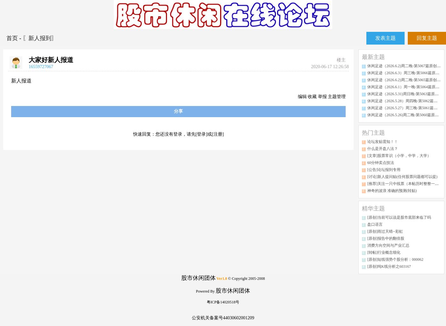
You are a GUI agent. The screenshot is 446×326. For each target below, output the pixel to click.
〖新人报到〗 (40, 38)
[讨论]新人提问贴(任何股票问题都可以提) (402, 176)
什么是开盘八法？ (382, 148)
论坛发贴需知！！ (382, 141)
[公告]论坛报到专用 (383, 169)
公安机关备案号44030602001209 (223, 317)
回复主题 (427, 38)
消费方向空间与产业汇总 (388, 245)
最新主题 (373, 57)
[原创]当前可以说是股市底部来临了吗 (399, 217)
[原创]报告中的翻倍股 (385, 238)
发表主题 (385, 38)
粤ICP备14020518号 (223, 302)
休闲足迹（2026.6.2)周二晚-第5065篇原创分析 (405, 80)
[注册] (218, 134)
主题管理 (337, 96)
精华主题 (373, 208)
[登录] (201, 134)
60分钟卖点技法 (380, 162)
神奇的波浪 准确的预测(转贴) (392, 190)
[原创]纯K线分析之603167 (389, 266)
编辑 (302, 96)
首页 (12, 38)
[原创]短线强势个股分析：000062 (395, 259)
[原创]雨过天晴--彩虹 (385, 231)
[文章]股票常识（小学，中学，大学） (399, 155)
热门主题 (373, 133)
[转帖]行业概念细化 (383, 252)
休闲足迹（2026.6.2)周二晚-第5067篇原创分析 (405, 66)
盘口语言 (375, 224)
